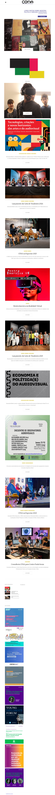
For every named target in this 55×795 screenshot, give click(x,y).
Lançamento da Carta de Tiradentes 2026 (27, 204)
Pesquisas (29, 153)
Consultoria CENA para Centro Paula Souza (27, 564)
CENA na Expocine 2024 (27, 513)
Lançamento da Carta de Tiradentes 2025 (27, 356)
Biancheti (47, 793)
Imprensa (26, 201)
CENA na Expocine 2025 (27, 254)
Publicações (33, 153)
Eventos (22, 201)
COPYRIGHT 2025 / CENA (9, 793)
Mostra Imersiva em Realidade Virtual (27, 306)
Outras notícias (31, 510)
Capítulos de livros (22, 153)
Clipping (25, 251)
